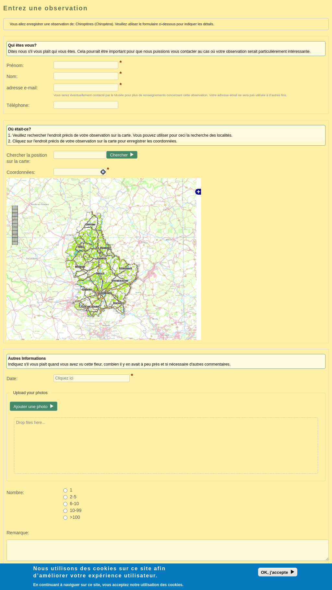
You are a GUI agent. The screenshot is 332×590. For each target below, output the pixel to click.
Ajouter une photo (30, 406)
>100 (75, 517)
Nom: (12, 76)
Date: (12, 378)
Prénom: (15, 65)
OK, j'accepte (274, 573)
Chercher (119, 155)
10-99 (75, 510)
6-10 (74, 503)
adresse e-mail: (22, 87)
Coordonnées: (20, 172)
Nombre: (15, 492)
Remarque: (17, 532)
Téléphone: (17, 105)
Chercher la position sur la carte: (26, 158)
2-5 (73, 496)
